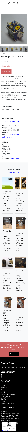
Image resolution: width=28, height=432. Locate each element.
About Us (4, 388)
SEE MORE (14, 172)
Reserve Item (7, 66)
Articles (3, 392)
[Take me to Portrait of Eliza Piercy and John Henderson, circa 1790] (20, 195)
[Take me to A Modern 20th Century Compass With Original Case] (7, 315)
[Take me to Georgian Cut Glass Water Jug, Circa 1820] (20, 235)
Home (3, 385)
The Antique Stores (7, 403)
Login (3, 401)
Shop (2, 390)
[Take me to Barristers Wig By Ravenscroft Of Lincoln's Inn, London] (7, 275)
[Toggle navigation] (14, 3)
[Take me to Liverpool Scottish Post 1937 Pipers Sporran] (7, 195)
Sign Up (3, 399)
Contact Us (14, 354)
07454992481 (15, 158)
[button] (3, 29)
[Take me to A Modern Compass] (20, 315)
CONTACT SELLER (10, 121)
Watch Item (6, 71)
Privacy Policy (5, 397)
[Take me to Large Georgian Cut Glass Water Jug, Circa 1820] (7, 235)
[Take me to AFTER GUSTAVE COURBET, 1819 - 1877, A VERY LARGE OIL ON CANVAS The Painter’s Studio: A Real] (20, 275)
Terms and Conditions (8, 394)
